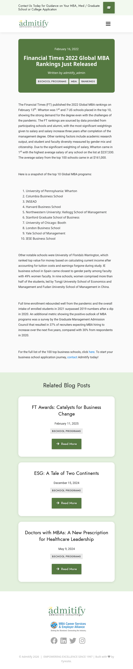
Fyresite (66, 661)
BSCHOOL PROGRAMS (52, 81)
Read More (66, 444)
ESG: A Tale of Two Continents (66, 473)
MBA (74, 81)
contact (72, 357)
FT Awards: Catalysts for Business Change (66, 410)
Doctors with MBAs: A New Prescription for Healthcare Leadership (66, 536)
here (91, 352)
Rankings (88, 81)
